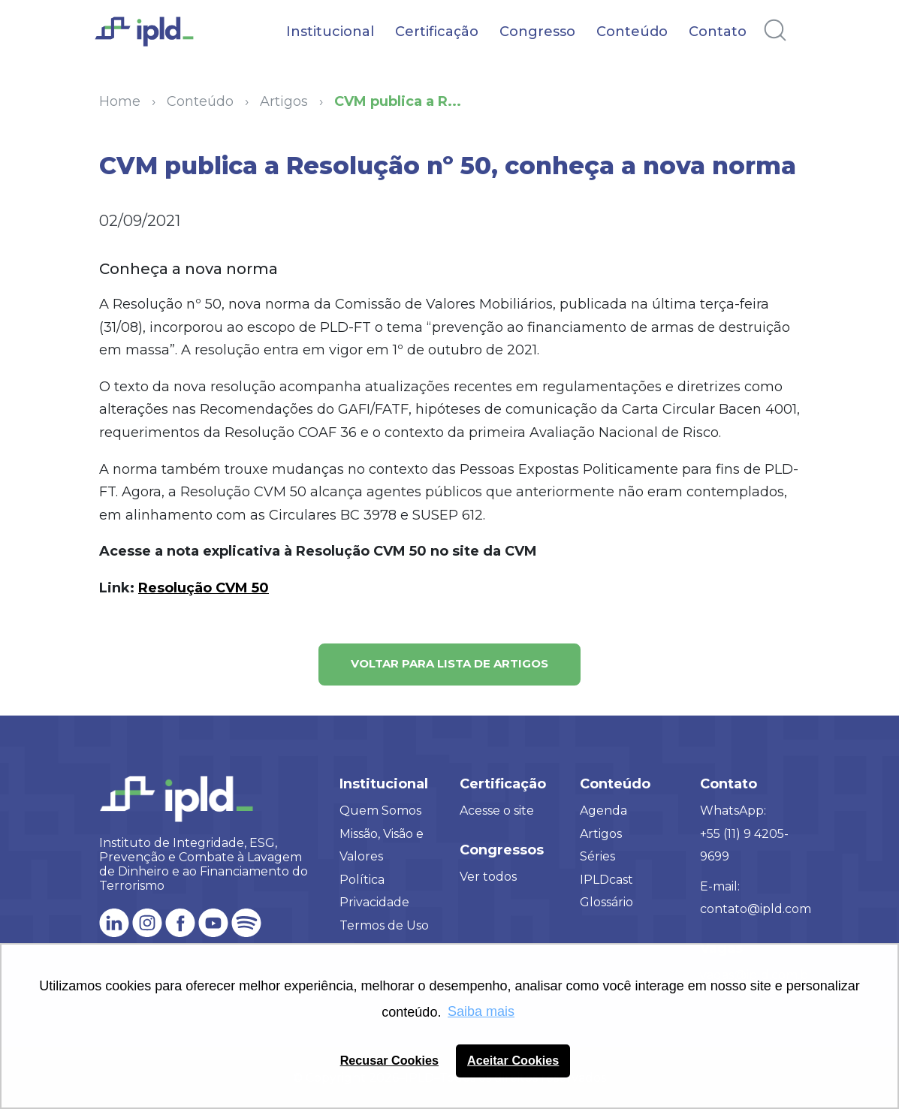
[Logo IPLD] (152, 39)
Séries (597, 856)
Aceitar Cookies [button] (513, 1060)
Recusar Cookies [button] (389, 1060)
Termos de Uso (384, 925)
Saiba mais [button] (481, 1011)
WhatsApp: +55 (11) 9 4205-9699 (744, 833)
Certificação (436, 31)
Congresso (537, 31)
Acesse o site (497, 810)
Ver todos (488, 876)
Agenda (603, 810)
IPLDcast (606, 879)
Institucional (330, 31)
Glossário (606, 902)
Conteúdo (632, 31)
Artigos (601, 834)
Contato (718, 31)
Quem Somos (380, 810)
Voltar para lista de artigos (449, 663)
